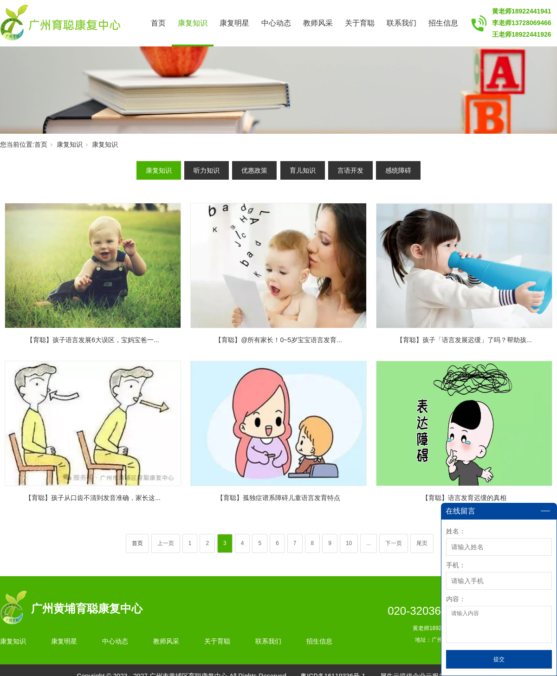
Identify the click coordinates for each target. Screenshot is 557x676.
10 (349, 543)
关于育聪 (360, 23)
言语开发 (350, 170)
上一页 (165, 543)
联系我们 (401, 23)
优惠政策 (254, 170)
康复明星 (234, 23)
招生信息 (443, 23)
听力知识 (207, 170)
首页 (158, 23)
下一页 (393, 543)
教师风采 (318, 23)
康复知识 (192, 23)
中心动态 (276, 23)
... (368, 543)
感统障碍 (398, 170)
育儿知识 (303, 170)
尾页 (421, 543)
